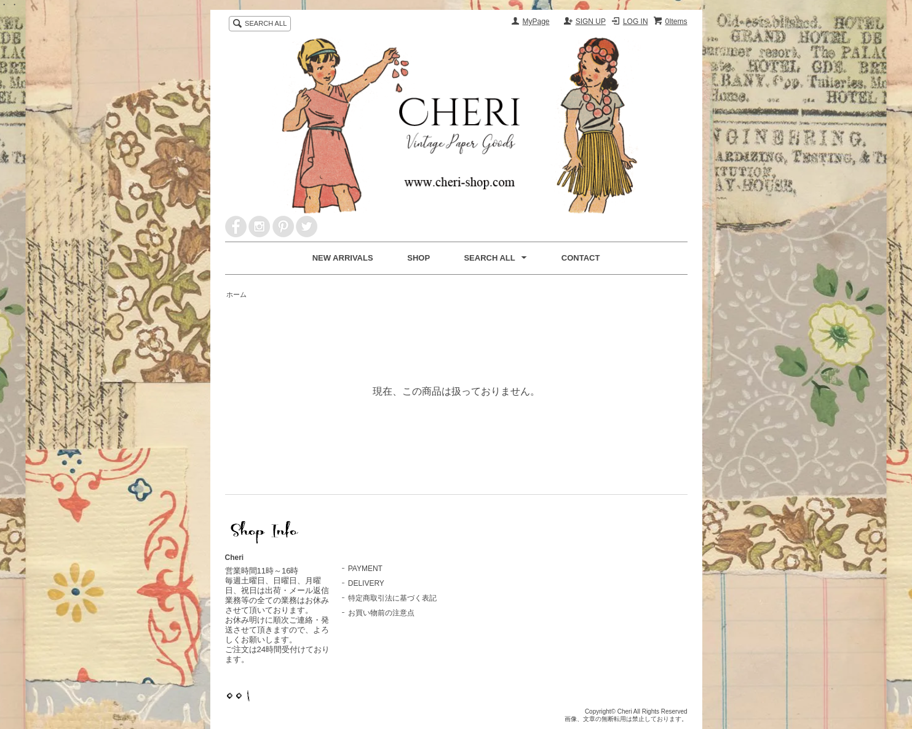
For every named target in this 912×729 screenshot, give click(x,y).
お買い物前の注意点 (381, 613)
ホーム (236, 294)
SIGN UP (591, 21)
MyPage (536, 21)
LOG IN (635, 21)
